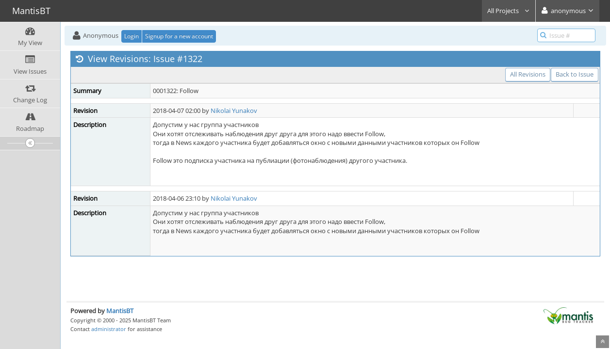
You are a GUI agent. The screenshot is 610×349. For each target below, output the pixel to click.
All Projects (508, 10)
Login (131, 36)
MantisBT (119, 310)
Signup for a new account (179, 36)
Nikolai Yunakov (234, 110)
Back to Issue (575, 74)
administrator (108, 329)
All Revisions (527, 74)
